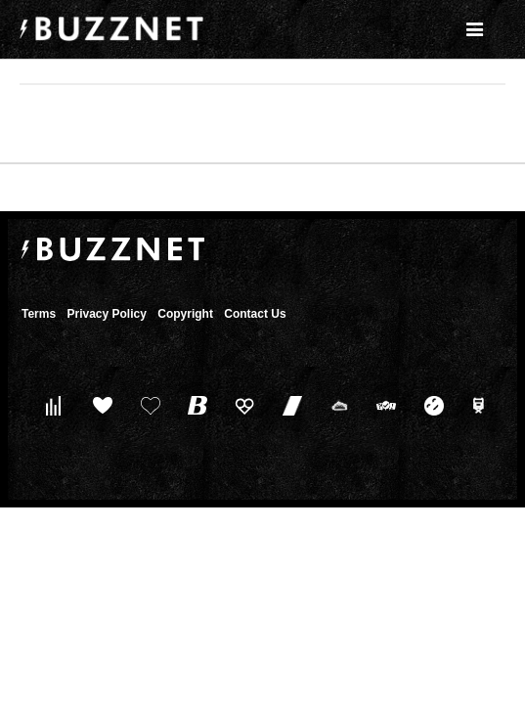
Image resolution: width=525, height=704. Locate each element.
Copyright (185, 314)
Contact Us (254, 314)
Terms (39, 314)
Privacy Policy (106, 314)
